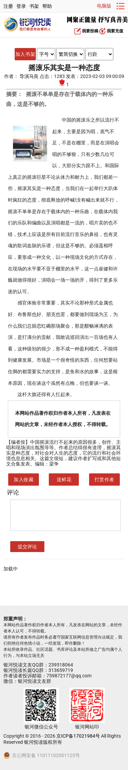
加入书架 (25, 54)
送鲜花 (64, 479)
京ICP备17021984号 (78, 736)
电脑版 (104, 6)
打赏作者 (104, 479)
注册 (8, 6)
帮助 (47, 6)
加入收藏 (23, 479)
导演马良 (29, 76)
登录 (21, 6)
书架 (34, 6)
